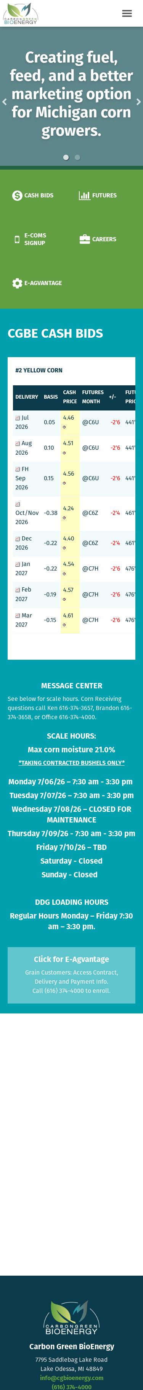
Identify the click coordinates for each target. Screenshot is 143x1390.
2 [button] (77, 157)
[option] (71, 98)
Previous (16, 98)
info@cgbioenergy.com (71, 1379)
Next (126, 98)
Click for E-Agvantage (71, 960)
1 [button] (66, 157)
